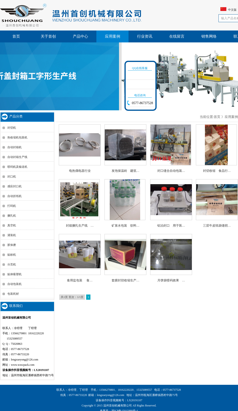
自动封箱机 (14, 147)
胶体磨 (11, 245)
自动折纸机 (14, 196)
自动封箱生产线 (17, 157)
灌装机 (11, 235)
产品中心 (80, 36)
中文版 (232, 9)
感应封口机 (14, 186)
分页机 (11, 264)
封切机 (11, 127)
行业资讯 (144, 36)
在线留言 (176, 36)
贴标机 (11, 254)
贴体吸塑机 (14, 274)
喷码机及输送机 (17, 166)
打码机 (11, 206)
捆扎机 (11, 215)
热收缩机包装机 (17, 137)
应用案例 (112, 36)
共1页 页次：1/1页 (72, 297)
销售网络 (209, 36)
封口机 (11, 176)
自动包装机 (14, 284)
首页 (16, 36)
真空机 (11, 225)
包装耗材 (13, 293)
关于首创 (48, 36)
